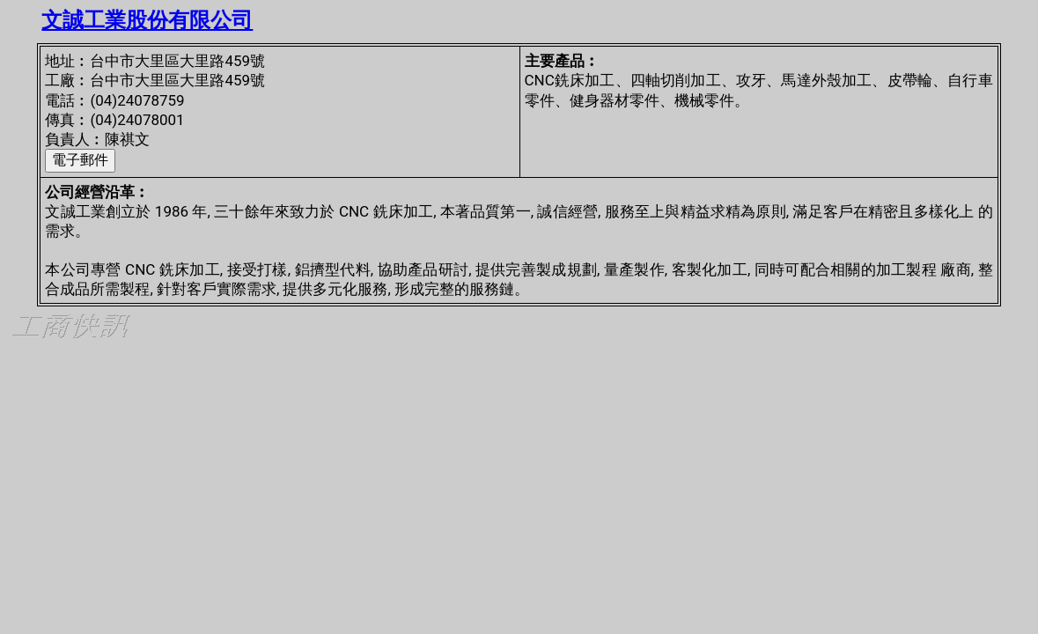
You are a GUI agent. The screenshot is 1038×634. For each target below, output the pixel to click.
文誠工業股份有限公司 (147, 20)
